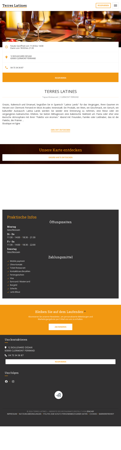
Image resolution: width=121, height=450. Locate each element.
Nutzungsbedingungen (31, 414)
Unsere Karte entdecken (60, 157)
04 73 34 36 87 (16, 67)
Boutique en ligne (11, 123)
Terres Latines (14, 5)
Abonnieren (60, 327)
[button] (115, 5)
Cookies (94, 414)
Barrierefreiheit (106, 414)
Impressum (13, 414)
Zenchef (90, 411)
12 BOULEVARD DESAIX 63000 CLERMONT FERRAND (23, 57)
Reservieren (103, 5)
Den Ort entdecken (60, 130)
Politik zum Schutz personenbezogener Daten (66, 414)
